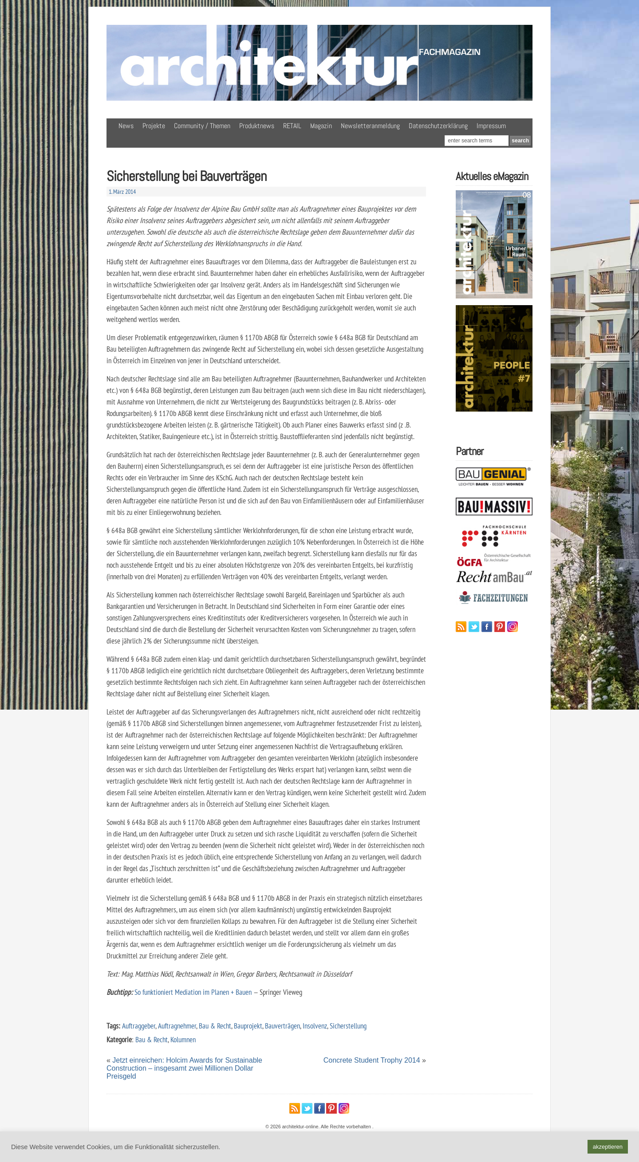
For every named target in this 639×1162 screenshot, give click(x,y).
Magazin (321, 125)
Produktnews (256, 125)
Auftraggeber (138, 1026)
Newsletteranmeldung (370, 125)
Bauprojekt (248, 1026)
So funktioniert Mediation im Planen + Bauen (193, 992)
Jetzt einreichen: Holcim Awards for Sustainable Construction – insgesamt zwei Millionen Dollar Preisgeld (184, 1068)
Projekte (153, 125)
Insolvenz (315, 1026)
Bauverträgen (282, 1026)
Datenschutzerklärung (438, 125)
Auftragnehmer (177, 1026)
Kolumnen (183, 1039)
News (126, 125)
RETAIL (292, 125)
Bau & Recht (215, 1026)
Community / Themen (202, 125)
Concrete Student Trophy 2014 (371, 1060)
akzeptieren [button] (608, 1146)
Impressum (491, 125)
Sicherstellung (348, 1026)
